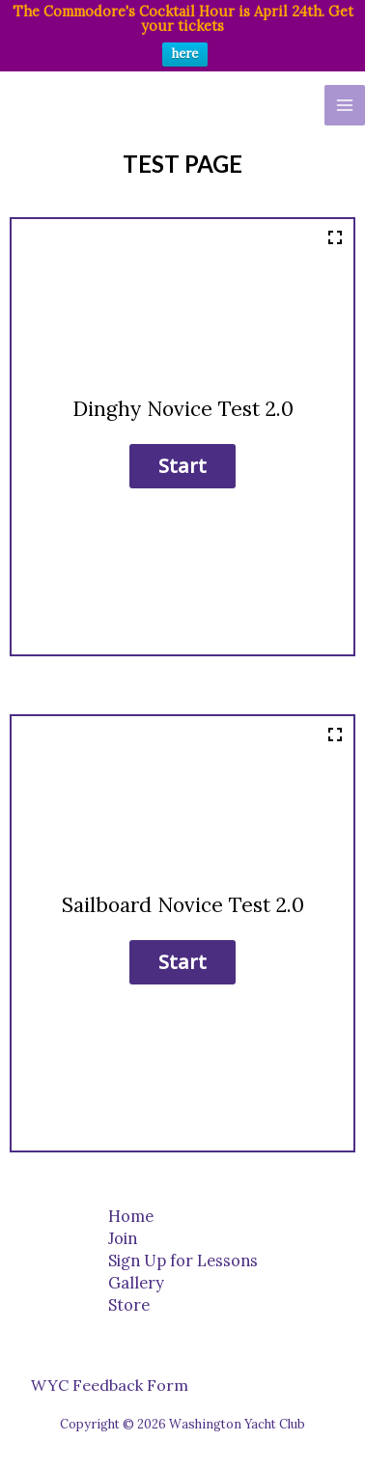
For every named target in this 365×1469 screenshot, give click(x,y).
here (185, 53)
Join (122, 1238)
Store (129, 1304)
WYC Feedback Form (109, 1385)
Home (131, 1216)
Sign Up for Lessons (183, 1260)
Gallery (136, 1282)
